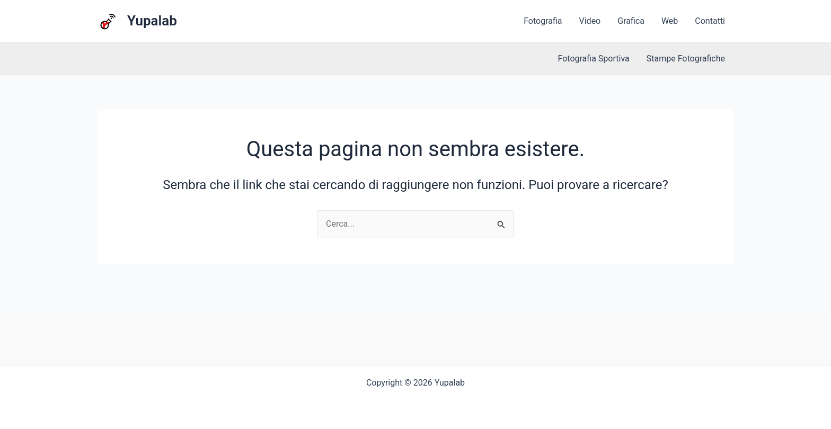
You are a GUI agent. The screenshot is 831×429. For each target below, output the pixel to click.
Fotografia (543, 21)
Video (590, 21)
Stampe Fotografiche (686, 58)
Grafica (630, 21)
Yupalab (152, 21)
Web (669, 21)
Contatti (710, 21)
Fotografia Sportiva (594, 58)
